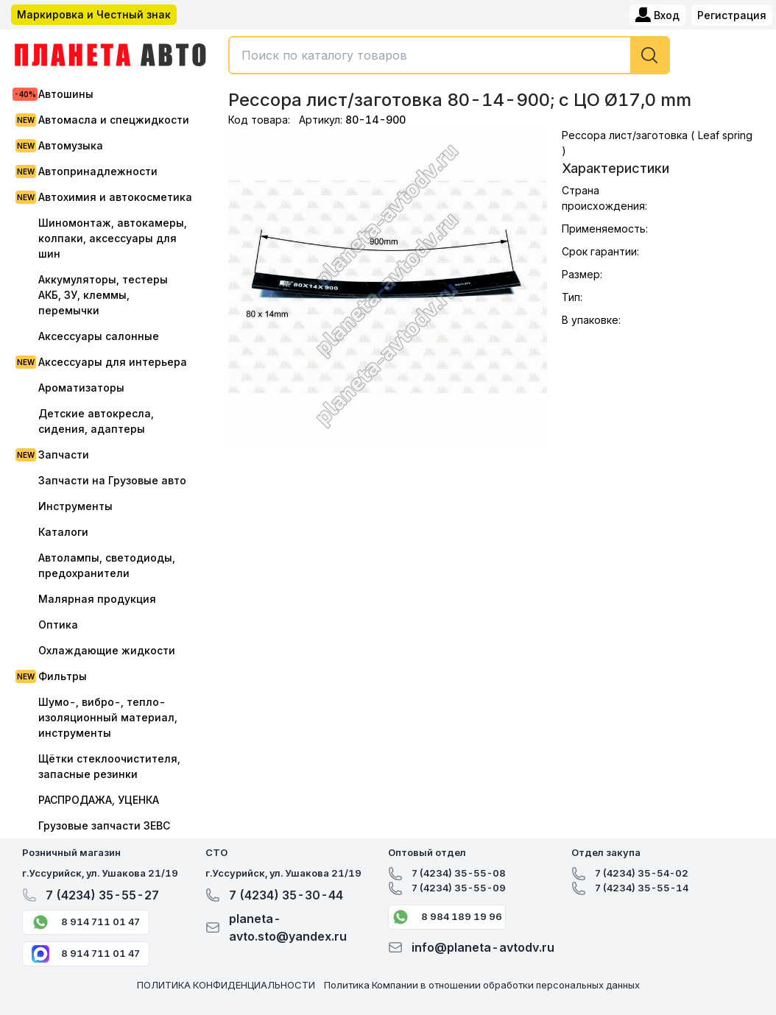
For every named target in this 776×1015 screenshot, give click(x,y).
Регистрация (731, 15)
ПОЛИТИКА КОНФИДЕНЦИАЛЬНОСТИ (226, 985)
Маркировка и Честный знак (94, 14)
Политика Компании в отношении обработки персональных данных (482, 985)
